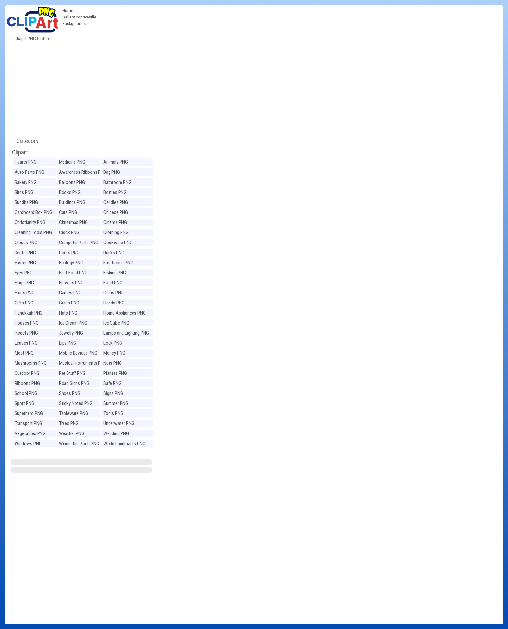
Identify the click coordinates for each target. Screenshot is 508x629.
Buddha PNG (26, 202)
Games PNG (70, 293)
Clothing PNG (116, 232)
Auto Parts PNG (29, 172)
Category (25, 141)
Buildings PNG (72, 202)
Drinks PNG (113, 252)
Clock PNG (69, 232)
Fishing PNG (114, 273)
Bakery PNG (26, 182)
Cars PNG (68, 212)
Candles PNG (115, 202)
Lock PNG (112, 343)
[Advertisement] (301, 53)
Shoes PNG (69, 393)
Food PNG (112, 283)
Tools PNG (113, 413)
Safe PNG (112, 383)
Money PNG (114, 353)
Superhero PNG (29, 413)
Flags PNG (24, 283)
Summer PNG (115, 403)
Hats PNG (68, 313)
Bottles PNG (115, 192)
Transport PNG (28, 423)
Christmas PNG (73, 222)
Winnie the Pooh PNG (79, 443)
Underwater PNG (118, 423)
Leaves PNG (26, 343)
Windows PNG (28, 443)
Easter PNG (25, 263)
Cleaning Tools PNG (33, 232)
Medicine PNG (72, 162)
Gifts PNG (24, 303)
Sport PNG (24, 403)
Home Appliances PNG (124, 313)
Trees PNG (69, 423)
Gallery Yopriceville (79, 16)
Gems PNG (113, 293)
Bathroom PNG (117, 182)
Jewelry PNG (71, 333)
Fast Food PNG (73, 273)
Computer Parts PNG (78, 242)
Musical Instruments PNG (83, 363)
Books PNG (70, 192)
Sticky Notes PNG (76, 403)
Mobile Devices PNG (78, 353)
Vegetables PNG (30, 433)
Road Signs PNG (74, 383)
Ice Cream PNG (73, 323)
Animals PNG (115, 162)
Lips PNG (67, 343)
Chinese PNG (115, 212)
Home (68, 10)
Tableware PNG (73, 413)
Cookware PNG (118, 242)
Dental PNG (25, 252)
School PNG (26, 393)
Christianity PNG (30, 222)
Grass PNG (69, 303)
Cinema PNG (115, 222)
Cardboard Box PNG (33, 212)
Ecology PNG (71, 263)
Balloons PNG (72, 182)
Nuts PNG (112, 363)
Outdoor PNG (27, 373)
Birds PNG (24, 192)
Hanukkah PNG (29, 313)
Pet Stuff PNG (72, 373)
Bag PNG (111, 172)
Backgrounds (74, 23)
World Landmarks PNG (124, 443)
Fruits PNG (25, 293)
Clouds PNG (26, 242)
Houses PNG (27, 323)
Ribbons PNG (27, 383)
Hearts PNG (26, 162)
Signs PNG (113, 393)
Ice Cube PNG (116, 323)
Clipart (20, 152)
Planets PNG (115, 373)
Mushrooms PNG (31, 363)
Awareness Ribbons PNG (83, 172)
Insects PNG (26, 333)
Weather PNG (71, 433)
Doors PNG (69, 252)
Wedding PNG (116, 433)
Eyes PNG (24, 273)
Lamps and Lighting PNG (126, 333)
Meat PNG (24, 353)
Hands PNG (114, 303)
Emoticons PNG (118, 263)
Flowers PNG (71, 283)
